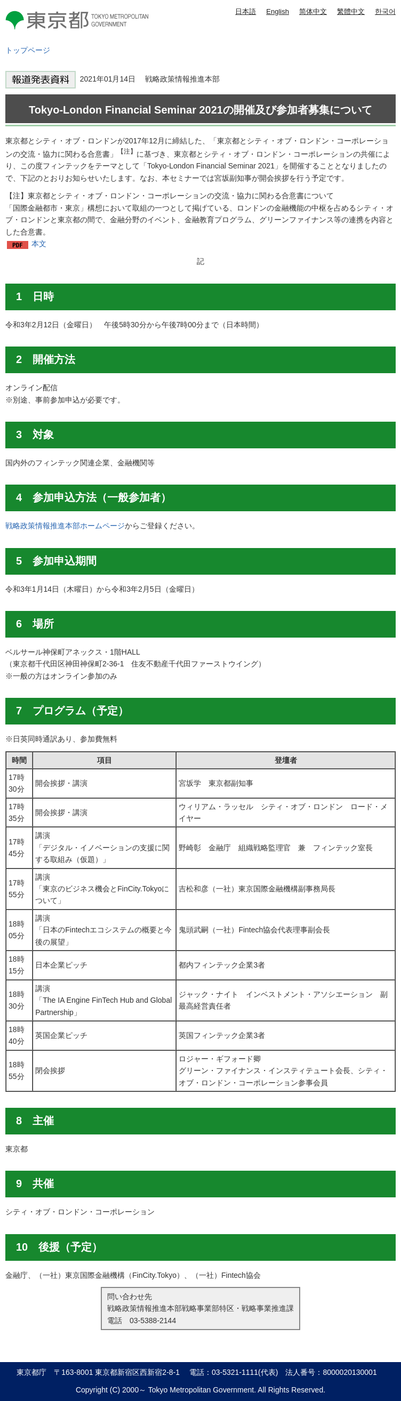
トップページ (27, 50)
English (277, 11)
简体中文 (313, 11)
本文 (38, 243)
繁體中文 (351, 11)
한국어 (385, 11)
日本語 (245, 11)
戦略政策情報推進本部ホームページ (65, 525)
